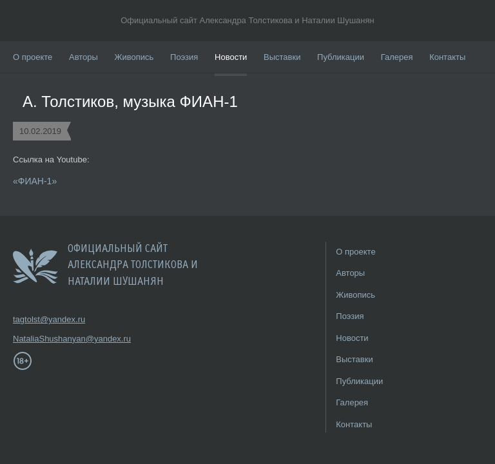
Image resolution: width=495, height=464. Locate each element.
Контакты (447, 57)
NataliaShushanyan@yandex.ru (51, 338)
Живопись (134, 57)
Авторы (83, 57)
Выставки (282, 57)
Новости (231, 57)
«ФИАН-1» (35, 181)
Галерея (397, 57)
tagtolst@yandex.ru (49, 319)
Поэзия (184, 57)
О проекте (32, 57)
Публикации (340, 57)
